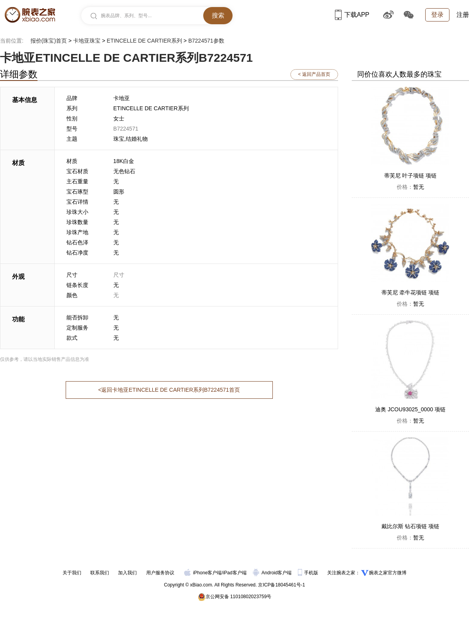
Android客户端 (273, 572)
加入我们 (127, 572)
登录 (437, 14)
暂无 (410, 187)
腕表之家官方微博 (387, 572)
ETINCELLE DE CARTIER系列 (144, 41)
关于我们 (72, 572)
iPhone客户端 (203, 572)
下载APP (352, 14)
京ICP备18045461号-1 (281, 585)
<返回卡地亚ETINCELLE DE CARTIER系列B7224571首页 (169, 390)
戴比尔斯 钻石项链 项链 (410, 526)
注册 (462, 14)
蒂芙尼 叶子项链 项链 (410, 175)
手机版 (308, 572)
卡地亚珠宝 (86, 41)
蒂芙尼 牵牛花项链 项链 (410, 292)
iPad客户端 (235, 572)
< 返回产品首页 (314, 74)
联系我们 (99, 572)
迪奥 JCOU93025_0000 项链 (410, 409)
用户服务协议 (160, 572)
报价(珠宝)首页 (48, 41)
